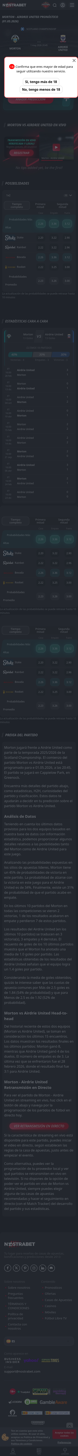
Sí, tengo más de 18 (41, 81)
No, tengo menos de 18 (41, 89)
